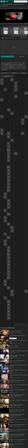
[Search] (26, 1)
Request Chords (13, 338)
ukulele (10, 38)
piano (6, 38)
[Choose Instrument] (12, 38)
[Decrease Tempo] (1, 24)
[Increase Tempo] (6, 24)
